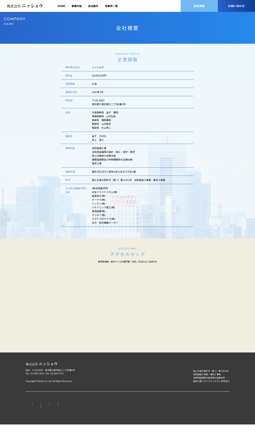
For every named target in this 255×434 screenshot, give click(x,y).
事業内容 (77, 6)
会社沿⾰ (65, 415)
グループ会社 (85, 411)
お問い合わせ (236, 6)
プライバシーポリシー (168, 401)
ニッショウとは (116, 407)
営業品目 (47, 407)
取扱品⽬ (47, 411)
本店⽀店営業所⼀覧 (88, 407)
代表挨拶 (65, 407)
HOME (61, 6)
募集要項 (112, 411)
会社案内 (93, 6)
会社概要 (65, 411)
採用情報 (199, 6)
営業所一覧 (111, 6)
